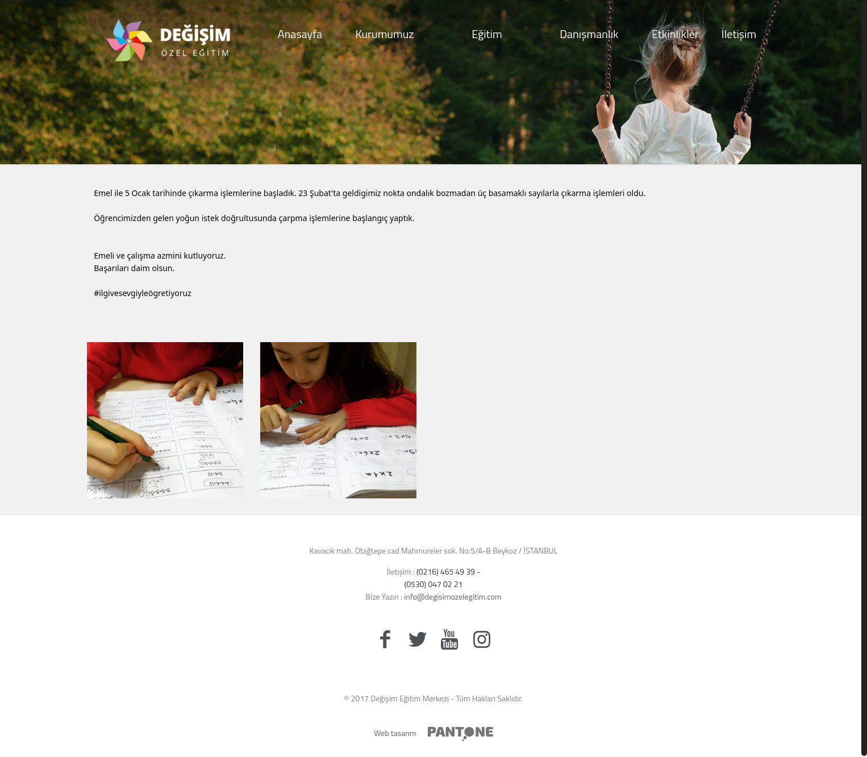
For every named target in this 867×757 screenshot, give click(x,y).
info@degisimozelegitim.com (451, 596)
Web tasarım (395, 733)
